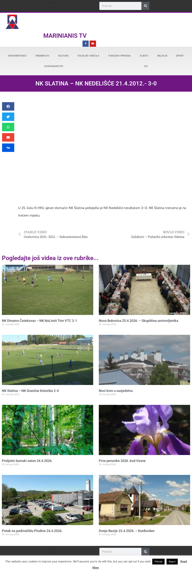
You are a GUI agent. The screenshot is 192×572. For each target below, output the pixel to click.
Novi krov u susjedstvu (116, 391)
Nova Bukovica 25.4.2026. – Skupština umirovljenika (138, 321)
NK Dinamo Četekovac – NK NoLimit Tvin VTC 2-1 (39, 321)
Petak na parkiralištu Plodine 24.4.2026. (32, 531)
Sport (180, 55)
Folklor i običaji (88, 55)
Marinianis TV (65, 35)
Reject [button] (172, 561)
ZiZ (146, 66)
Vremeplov (42, 55)
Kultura (63, 55)
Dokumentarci (17, 55)
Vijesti (144, 55)
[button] (52, 5)
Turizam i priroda (119, 55)
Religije (162, 55)
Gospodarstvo (53, 66)
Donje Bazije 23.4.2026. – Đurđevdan (126, 531)
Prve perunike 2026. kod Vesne (122, 461)
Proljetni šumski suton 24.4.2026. (27, 461)
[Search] (145, 6)
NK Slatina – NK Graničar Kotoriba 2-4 (30, 391)
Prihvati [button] (158, 561)
